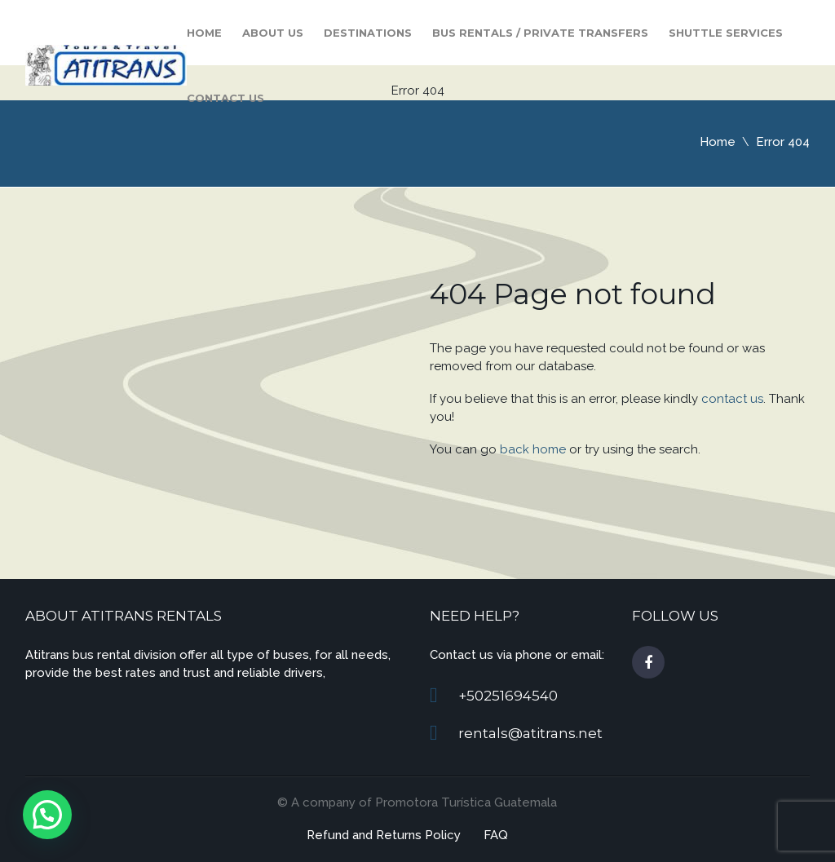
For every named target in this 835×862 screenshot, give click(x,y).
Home (204, 32)
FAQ (496, 835)
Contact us (225, 97)
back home (533, 449)
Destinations (368, 32)
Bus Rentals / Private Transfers (540, 32)
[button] (47, 814)
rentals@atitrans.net (530, 733)
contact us (732, 398)
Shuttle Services (726, 32)
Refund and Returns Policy (384, 835)
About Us (272, 32)
